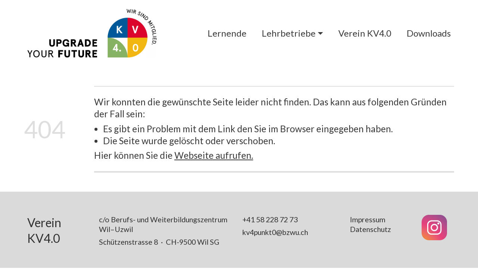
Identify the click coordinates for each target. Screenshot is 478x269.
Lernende (227, 33)
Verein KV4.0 (364, 33)
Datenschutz (370, 229)
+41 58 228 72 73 (270, 219)
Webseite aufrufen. (213, 155)
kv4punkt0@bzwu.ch (275, 232)
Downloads (429, 33)
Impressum (367, 219)
